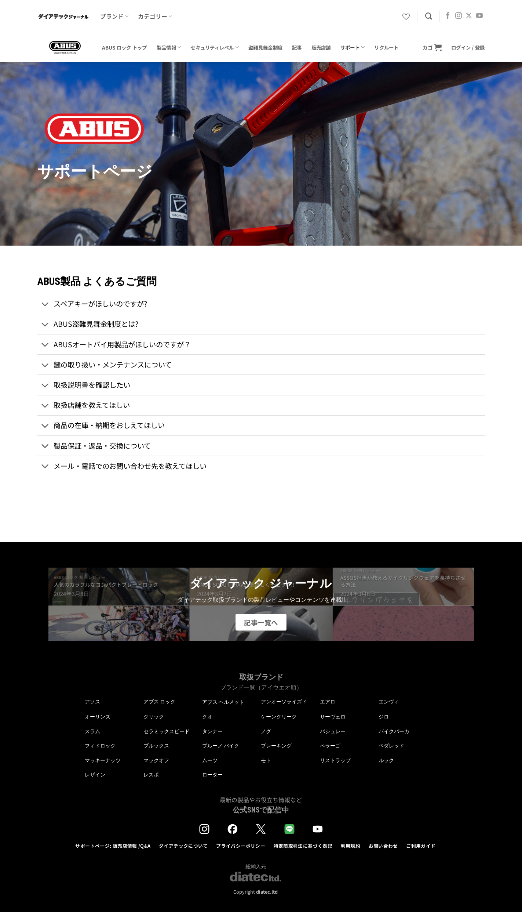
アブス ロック (159, 702)
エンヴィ (389, 702)
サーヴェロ (333, 717)
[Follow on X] (469, 16)
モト (266, 760)
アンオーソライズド (284, 702)
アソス (92, 702)
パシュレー (333, 731)
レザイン (95, 775)
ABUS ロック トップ (124, 47)
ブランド (114, 16)
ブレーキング (276, 746)
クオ (207, 717)
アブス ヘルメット (223, 702)
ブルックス (156, 746)
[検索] (428, 16)
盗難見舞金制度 (265, 47)
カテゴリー (155, 16)
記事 (297, 47)
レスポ (151, 775)
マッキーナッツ (103, 760)
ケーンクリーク (279, 717)
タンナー (212, 731)
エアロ (327, 702)
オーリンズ (97, 717)
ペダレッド (391, 746)
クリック (153, 717)
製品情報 (169, 47)
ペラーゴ (330, 746)
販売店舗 (321, 47)
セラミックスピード (166, 731)
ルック (386, 760)
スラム (92, 731)
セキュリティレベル (214, 47)
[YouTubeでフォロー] (479, 16)
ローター (212, 775)
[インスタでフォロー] (458, 16)
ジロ (384, 717)
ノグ (266, 731)
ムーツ (210, 760)
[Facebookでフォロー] (448, 16)
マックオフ (156, 760)
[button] (432, 47)
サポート (352, 47)
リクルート (386, 47)
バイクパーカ (394, 731)
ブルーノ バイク (220, 746)
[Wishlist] (406, 16)
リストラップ (335, 760)
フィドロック (100, 746)
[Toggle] (45, 304)
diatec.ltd (267, 891)
